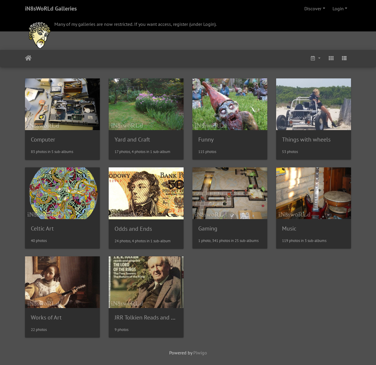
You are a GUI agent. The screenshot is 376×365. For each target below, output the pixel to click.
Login (338, 8)
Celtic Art (42, 228)
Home (28, 58)
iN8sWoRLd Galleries (51, 8)
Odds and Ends (133, 229)
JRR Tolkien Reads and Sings (149, 317)
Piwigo (200, 353)
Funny (206, 139)
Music (289, 228)
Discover (312, 8)
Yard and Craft (132, 139)
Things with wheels (306, 139)
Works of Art (46, 317)
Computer (43, 139)
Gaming (207, 228)
